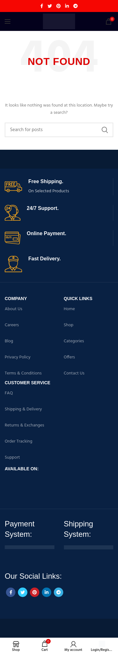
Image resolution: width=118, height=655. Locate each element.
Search (105, 130)
